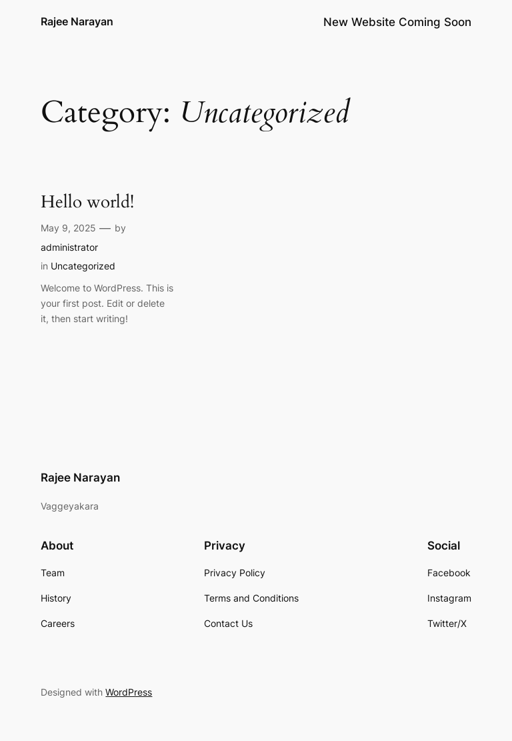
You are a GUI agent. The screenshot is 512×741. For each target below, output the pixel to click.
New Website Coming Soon (397, 22)
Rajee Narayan (77, 21)
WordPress (128, 692)
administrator (69, 247)
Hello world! (87, 202)
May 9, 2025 (68, 227)
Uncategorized (83, 265)
